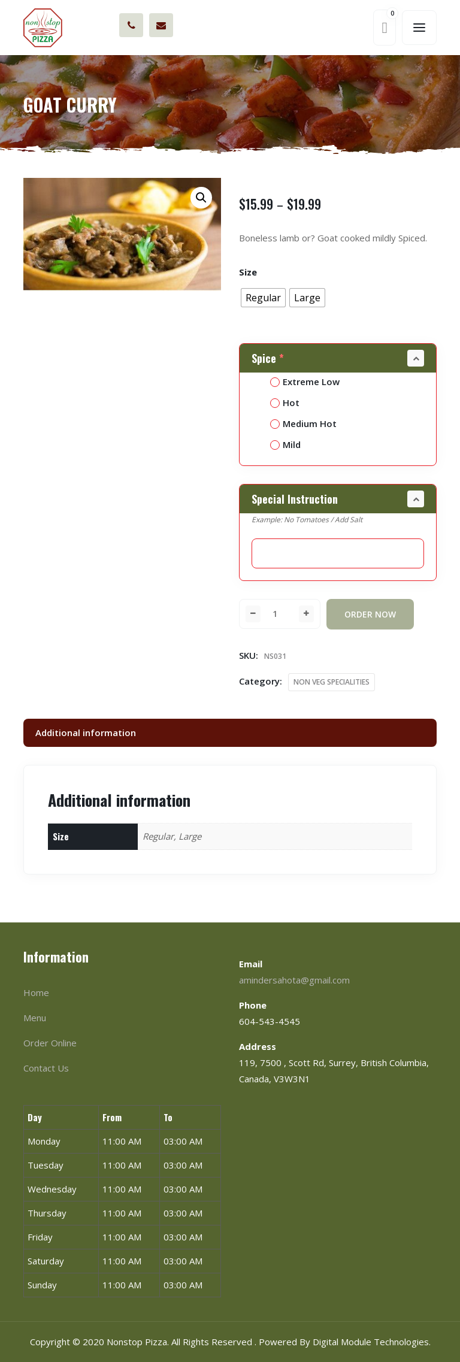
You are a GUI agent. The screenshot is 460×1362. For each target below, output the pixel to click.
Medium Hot (303, 423)
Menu (34, 1018)
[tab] (230, 733)
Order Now (370, 614)
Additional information (85, 732)
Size (248, 272)
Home (36, 992)
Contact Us (46, 1068)
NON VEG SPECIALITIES (331, 682)
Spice (269, 358)
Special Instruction (295, 499)
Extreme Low (305, 382)
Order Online (50, 1043)
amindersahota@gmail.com (161, 25)
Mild (285, 444)
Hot (284, 402)
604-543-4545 (131, 25)
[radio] (263, 298)
